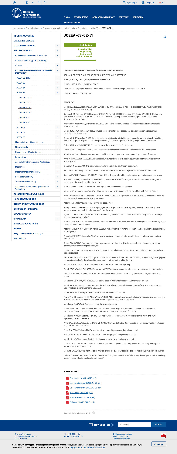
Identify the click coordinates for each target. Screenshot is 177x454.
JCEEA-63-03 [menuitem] (23, 117)
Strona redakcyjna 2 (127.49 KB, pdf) (83, 388)
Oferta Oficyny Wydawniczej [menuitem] (29, 204)
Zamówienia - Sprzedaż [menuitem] (26, 209)
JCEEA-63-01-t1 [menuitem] (25, 97)
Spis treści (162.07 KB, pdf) (79, 393)
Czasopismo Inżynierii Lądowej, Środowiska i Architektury (65, 28)
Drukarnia (138, 17)
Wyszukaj (130, 2)
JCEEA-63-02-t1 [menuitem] (25, 107)
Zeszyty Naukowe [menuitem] (23, 51)
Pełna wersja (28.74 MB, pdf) (80, 402)
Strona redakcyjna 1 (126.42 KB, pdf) (83, 383)
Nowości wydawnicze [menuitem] (25, 199)
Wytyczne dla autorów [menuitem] (26, 224)
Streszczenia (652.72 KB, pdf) (80, 397)
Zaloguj (148, 2)
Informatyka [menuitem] (20, 157)
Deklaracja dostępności (122, 434)
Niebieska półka (72, 23)
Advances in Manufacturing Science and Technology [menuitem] (32, 187)
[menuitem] (57, 46)
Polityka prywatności (121, 436)
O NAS (67, 17)
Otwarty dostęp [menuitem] (22, 214)
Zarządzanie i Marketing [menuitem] (25, 181)
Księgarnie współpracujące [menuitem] (28, 234)
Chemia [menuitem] (18, 65)
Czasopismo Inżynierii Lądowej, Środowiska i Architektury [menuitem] (33, 71)
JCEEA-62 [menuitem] (21, 127)
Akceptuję (158, 444)
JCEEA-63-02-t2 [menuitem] (25, 112)
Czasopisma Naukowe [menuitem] (25, 46)
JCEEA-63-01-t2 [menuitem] (25, 102)
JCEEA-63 (94, 28)
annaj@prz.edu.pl (76, 436)
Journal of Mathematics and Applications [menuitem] (32, 162)
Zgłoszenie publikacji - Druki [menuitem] (29, 194)
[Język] (161, 2)
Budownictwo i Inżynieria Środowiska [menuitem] (31, 55)
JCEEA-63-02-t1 (107, 28)
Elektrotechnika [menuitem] (21, 147)
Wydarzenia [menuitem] (20, 219)
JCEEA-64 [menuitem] (21, 87)
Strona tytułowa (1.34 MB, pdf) (81, 378)
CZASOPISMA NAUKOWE (103, 17)
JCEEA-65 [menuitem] (21, 82)
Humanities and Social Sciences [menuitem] (28, 152)
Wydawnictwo (81, 17)
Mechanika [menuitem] (20, 167)
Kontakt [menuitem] (18, 229)
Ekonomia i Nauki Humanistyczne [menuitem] (29, 142)
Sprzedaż (124, 17)
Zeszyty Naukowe (33, 28)
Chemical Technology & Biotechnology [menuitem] (31, 60)
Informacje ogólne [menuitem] (24, 36)
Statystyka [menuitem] (20, 239)
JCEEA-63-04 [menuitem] (23, 122)
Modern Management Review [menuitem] (27, 171)
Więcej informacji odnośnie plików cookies (87, 447)
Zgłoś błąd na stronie (121, 439)
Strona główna (17, 28)
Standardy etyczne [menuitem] (24, 41)
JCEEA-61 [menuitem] (21, 132)
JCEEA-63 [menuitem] (21, 92)
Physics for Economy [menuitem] (24, 176)
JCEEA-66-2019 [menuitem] (23, 78)
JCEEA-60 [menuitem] (21, 137)
